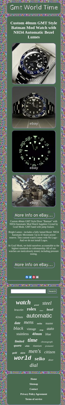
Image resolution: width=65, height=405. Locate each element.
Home (34, 379)
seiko (40, 358)
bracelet (18, 309)
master (49, 323)
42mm (19, 317)
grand (36, 305)
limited (19, 341)
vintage (31, 329)
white (27, 346)
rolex (31, 309)
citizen (49, 352)
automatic (39, 315)
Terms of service (33, 399)
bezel (50, 309)
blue (48, 334)
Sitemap (33, 384)
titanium (37, 345)
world (22, 358)
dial (34, 365)
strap (41, 330)
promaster (49, 346)
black (18, 328)
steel (46, 303)
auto (50, 328)
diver (50, 360)
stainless (22, 334)
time (32, 340)
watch (23, 302)
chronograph (47, 341)
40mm (37, 334)
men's (35, 351)
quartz (17, 345)
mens (29, 322)
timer (41, 310)
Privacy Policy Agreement (33, 394)
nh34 (22, 353)
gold (14, 352)
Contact (34, 389)
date (17, 323)
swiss (39, 323)
